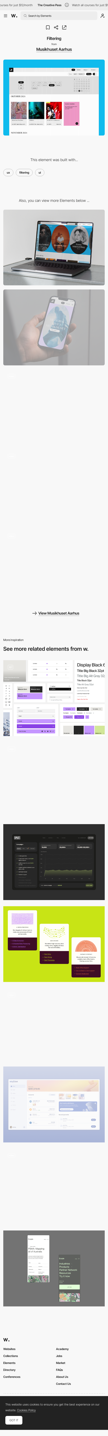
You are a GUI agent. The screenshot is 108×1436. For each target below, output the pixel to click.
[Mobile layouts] (54, 1268)
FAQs (59, 1370)
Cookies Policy (26, 1410)
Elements (9, 1363)
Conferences (11, 1376)
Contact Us (63, 1383)
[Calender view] (54, 407)
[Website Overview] (54, 1187)
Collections (10, 1356)
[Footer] (54, 487)
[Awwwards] (14, 15)
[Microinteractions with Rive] (54, 944)
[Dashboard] (54, 862)
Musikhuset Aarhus (54, 49)
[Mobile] (54, 327)
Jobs (59, 1356)
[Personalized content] (54, 567)
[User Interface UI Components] (54, 698)
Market (60, 1363)
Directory (9, 1370)
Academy (62, 1349)
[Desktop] (54, 248)
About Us (62, 1376)
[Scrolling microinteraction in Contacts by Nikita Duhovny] (54, 1024)
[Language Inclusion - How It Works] (54, 780)
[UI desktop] (54, 1104)
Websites (9, 1349)
